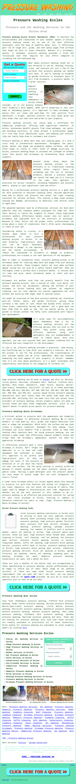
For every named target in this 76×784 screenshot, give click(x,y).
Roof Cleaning (43, 712)
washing (21, 380)
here (25, 628)
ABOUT (51, 14)
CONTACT (59, 14)
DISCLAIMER (68, 14)
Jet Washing (46, 707)
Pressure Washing (64, 707)
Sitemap (3, 765)
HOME (38, 14)
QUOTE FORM (29, 577)
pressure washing (25, 401)
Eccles (46, 380)
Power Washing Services (38, 726)
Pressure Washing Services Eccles (28, 633)
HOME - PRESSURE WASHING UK (38, 756)
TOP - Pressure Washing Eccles (17, 738)
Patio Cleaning (33, 723)
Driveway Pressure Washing (38, 715)
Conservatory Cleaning (61, 720)
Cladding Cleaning (23, 712)
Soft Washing (40, 720)
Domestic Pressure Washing (17, 710)
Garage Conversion (38, 743)
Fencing (22, 743)
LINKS (45, 14)
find (10, 601)
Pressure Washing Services (23, 707)
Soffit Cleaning (22, 720)
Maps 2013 (6, 780)
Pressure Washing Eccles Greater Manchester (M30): (29, 37)
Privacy (72, 765)
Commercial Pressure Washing (36, 731)
